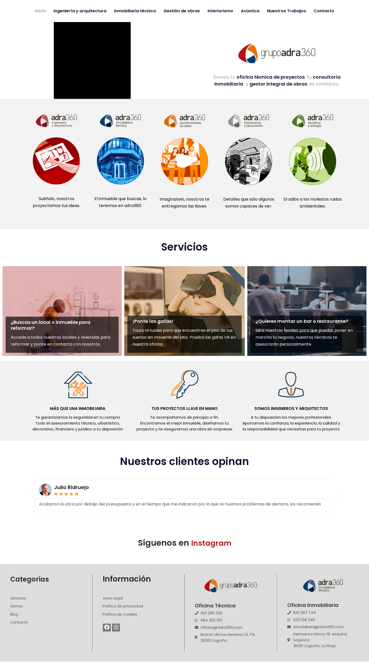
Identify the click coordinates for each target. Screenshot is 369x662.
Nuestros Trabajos (286, 11)
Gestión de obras (181, 11)
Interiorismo (220, 11)
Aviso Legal (113, 599)
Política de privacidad (123, 607)
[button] (32, 495)
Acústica (250, 11)
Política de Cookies (121, 616)
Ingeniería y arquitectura (80, 11)
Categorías (32, 579)
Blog (14, 616)
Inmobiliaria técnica (135, 11)
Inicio (40, 11)
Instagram (211, 543)
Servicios (18, 599)
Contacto (324, 11)
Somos (17, 607)
